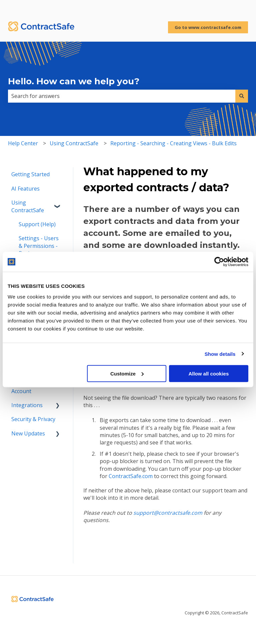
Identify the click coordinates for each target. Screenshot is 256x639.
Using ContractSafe (74, 143)
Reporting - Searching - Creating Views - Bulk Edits (173, 143)
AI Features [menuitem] (25, 188)
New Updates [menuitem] (28, 433)
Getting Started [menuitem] (30, 174)
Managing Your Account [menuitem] (30, 387)
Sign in (239, 6)
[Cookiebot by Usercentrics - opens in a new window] (219, 262)
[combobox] (121, 96)
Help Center (23, 143)
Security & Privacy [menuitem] (33, 419)
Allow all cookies (208, 373)
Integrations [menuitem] (27, 405)
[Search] (241, 96)
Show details (220, 354)
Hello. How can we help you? (73, 81)
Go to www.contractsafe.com (208, 27)
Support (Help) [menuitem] (37, 224)
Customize (127, 373)
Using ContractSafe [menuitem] (27, 206)
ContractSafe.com (131, 476)
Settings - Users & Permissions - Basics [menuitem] (39, 246)
